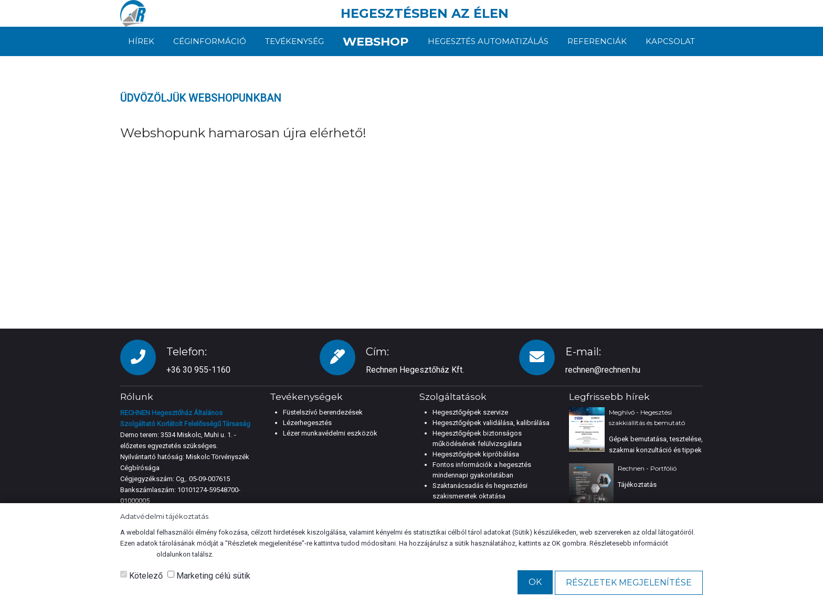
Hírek (141, 41)
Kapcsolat (670, 41)
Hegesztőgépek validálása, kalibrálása (491, 423)
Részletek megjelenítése (629, 583)
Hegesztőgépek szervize (470, 412)
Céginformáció (209, 41)
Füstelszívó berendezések (323, 412)
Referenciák (597, 41)
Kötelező (141, 576)
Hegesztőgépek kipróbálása (475, 454)
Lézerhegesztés (307, 423)
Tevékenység (292, 41)
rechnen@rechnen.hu (602, 370)
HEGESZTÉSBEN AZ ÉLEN (425, 13)
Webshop (376, 41)
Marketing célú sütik (208, 576)
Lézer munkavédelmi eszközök (330, 433)
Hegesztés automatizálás (489, 41)
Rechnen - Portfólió (647, 468)
